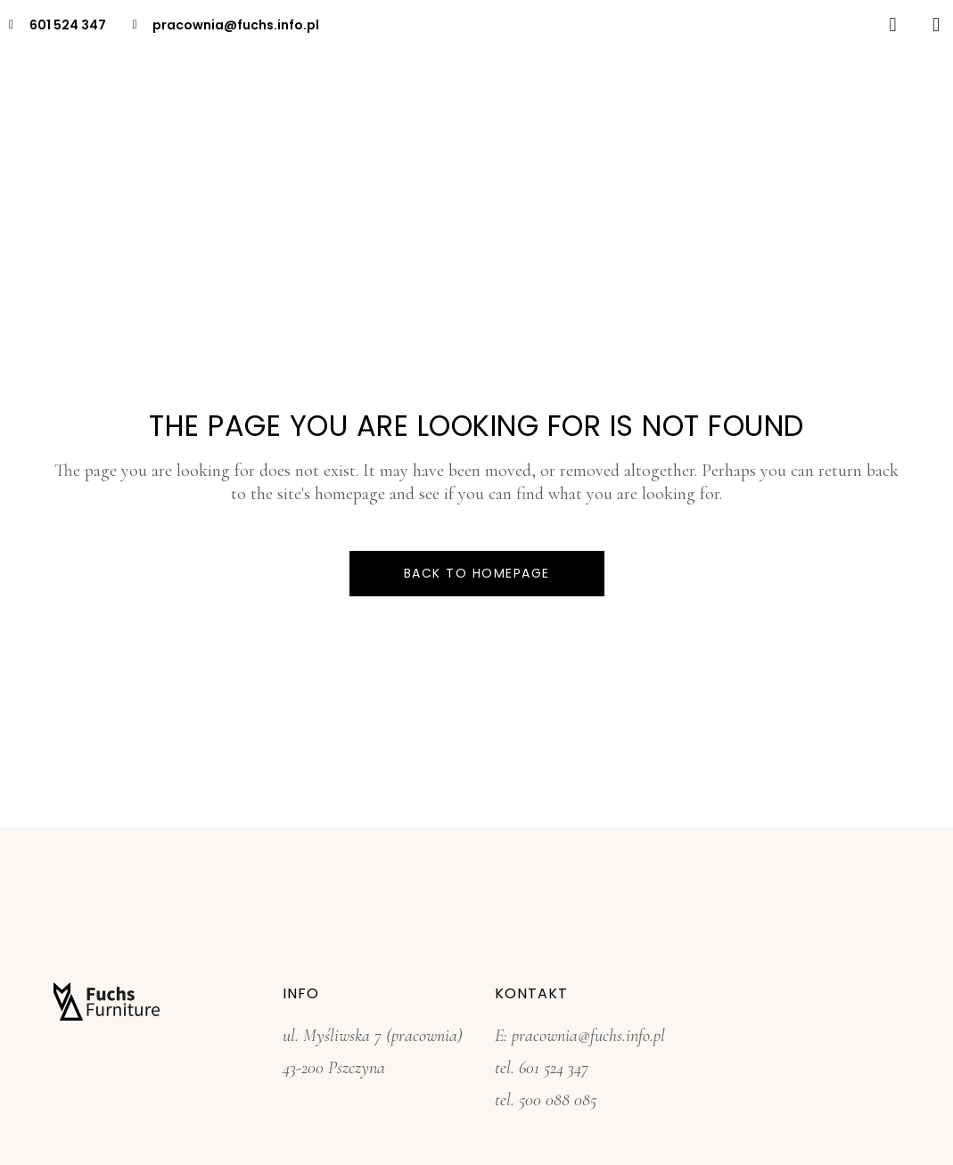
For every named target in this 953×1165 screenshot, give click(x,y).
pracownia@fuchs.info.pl (588, 1035)
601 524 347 (553, 1068)
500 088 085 (557, 1100)
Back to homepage (477, 573)
